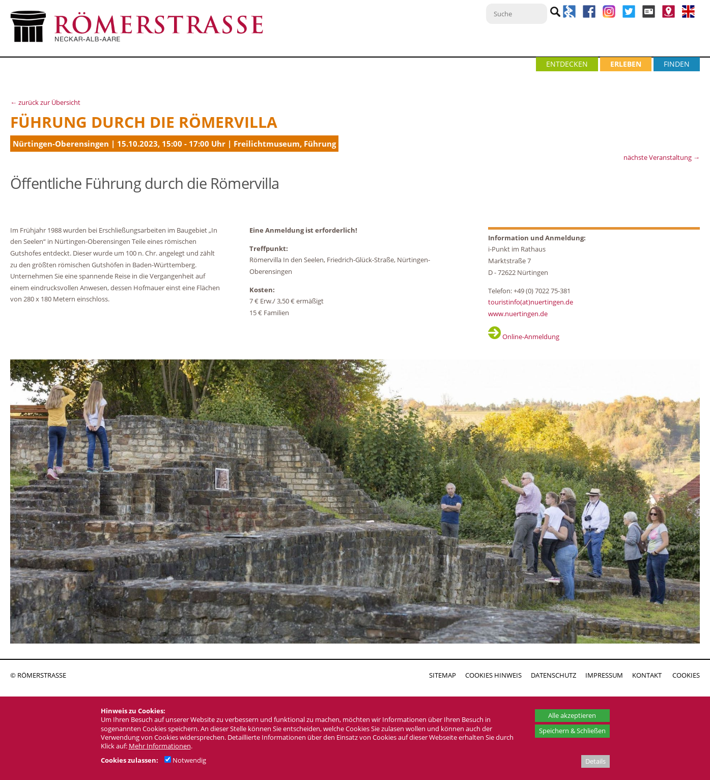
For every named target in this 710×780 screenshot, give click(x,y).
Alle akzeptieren (572, 715)
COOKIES (686, 675)
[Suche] (516, 14)
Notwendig (185, 760)
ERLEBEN (625, 64)
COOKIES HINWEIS (493, 675)
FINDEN (677, 64)
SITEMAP (442, 675)
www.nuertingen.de (518, 313)
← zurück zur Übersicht (45, 102)
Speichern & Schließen (572, 730)
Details (595, 761)
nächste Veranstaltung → (661, 157)
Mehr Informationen (160, 745)
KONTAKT (647, 675)
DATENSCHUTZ (553, 675)
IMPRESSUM (604, 675)
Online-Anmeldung (523, 336)
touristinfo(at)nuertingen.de (530, 302)
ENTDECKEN (567, 64)
